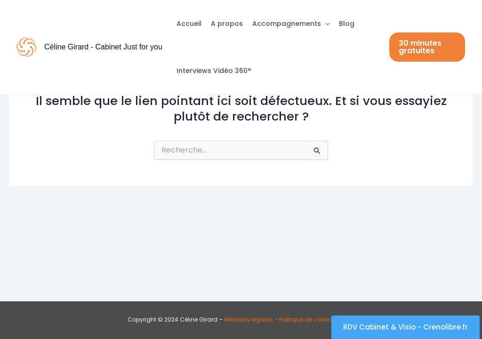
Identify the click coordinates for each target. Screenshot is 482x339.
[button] (427, 47)
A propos (227, 23)
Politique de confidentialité (316, 319)
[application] (325, 23)
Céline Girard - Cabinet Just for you (103, 47)
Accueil (189, 23)
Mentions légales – (251, 319)
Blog (346, 23)
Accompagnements (290, 23)
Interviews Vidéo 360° (214, 70)
